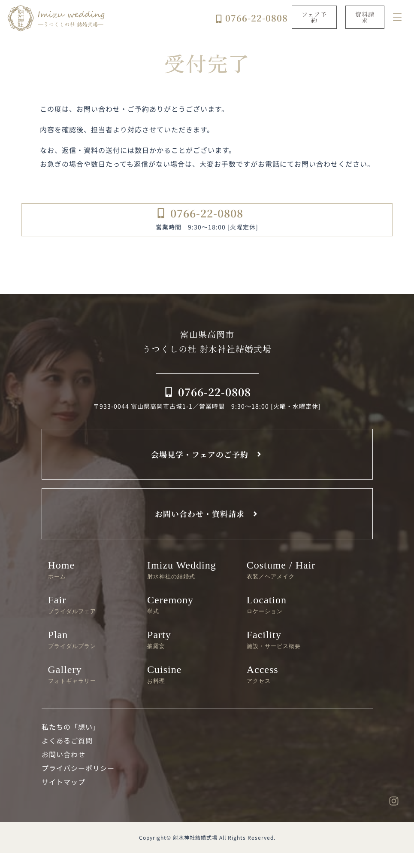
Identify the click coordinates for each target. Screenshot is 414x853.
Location (290, 604)
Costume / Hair (290, 569)
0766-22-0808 (256, 18)
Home (91, 569)
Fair (91, 604)
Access (290, 674)
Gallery (91, 674)
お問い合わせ (63, 754)
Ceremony (190, 604)
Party (190, 639)
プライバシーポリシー (78, 768)
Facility (290, 639)
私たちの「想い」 (71, 727)
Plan (91, 639)
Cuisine (190, 674)
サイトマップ (63, 782)
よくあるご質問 (67, 740)
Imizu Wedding (190, 569)
